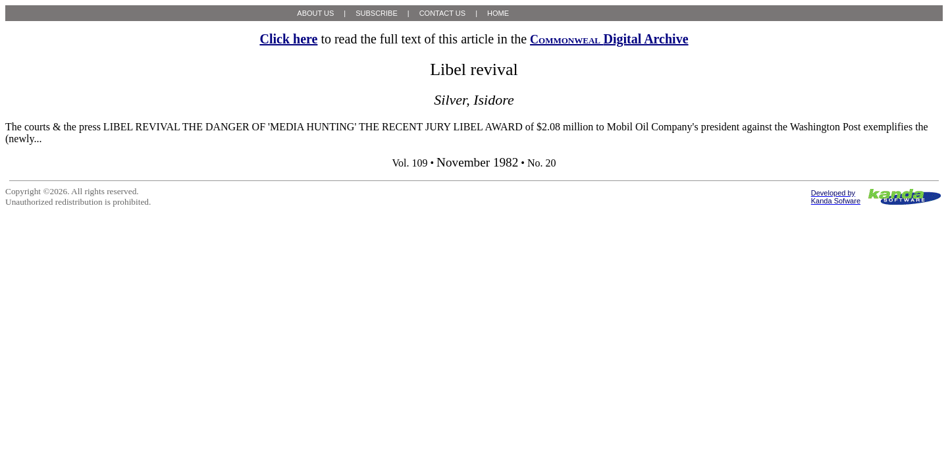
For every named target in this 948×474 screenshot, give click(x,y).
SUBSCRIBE (377, 13)
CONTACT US (442, 13)
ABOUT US (315, 13)
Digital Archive (609, 39)
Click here (288, 39)
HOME (498, 13)
